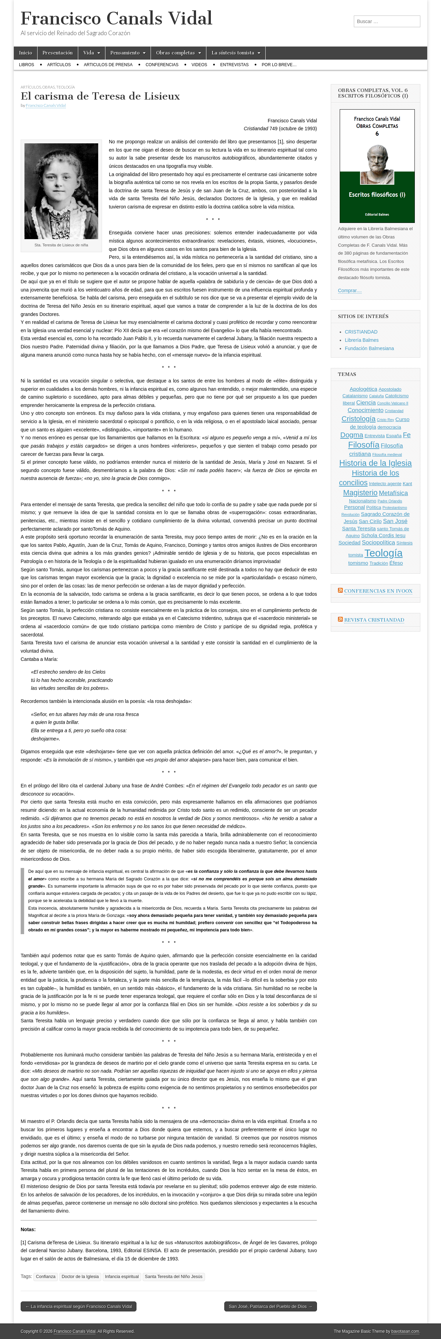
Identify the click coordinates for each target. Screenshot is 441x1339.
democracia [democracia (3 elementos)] (389, 427)
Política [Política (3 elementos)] (373, 507)
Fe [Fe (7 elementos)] (407, 435)
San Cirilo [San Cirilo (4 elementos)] (370, 521)
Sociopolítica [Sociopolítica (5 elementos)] (378, 542)
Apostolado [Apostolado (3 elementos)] (390, 389)
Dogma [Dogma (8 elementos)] (351, 435)
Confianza (45, 1276)
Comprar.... (350, 290)
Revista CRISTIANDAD (374, 620)
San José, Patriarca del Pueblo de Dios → (270, 1306)
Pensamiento (125, 53)
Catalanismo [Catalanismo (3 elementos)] (355, 395)
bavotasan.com (405, 1331)
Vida (88, 53)
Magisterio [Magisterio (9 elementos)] (360, 492)
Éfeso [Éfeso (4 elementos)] (396, 563)
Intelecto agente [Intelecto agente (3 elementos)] (385, 483)
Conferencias (162, 64)
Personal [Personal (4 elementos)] (354, 507)
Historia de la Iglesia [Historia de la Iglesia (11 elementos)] (375, 463)
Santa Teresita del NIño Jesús (174, 1276)
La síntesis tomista (233, 53)
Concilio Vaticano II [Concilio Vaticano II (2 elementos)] (392, 403)
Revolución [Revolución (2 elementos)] (350, 514)
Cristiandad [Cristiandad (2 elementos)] (394, 411)
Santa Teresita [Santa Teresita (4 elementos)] (359, 528)
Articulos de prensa (108, 64)
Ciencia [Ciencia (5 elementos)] (366, 402)
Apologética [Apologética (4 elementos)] (363, 389)
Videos (199, 64)
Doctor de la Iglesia (80, 1276)
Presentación (58, 53)
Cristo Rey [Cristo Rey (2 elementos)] (385, 420)
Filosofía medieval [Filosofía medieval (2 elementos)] (387, 454)
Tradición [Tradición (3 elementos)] (378, 563)
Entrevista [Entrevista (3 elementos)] (375, 435)
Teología (65, 87)
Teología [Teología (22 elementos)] (384, 553)
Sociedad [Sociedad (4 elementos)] (349, 542)
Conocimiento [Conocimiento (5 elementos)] (365, 410)
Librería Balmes (362, 340)
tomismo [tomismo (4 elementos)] (358, 563)
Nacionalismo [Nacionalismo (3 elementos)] (362, 500)
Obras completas (175, 53)
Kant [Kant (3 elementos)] (407, 483)
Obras (48, 87)
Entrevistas (234, 64)
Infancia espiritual (122, 1276)
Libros (26, 64)
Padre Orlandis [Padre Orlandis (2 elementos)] (390, 501)
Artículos (59, 64)
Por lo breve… (279, 64)
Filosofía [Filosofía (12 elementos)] (364, 444)
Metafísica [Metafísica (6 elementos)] (393, 493)
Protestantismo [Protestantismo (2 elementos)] (394, 507)
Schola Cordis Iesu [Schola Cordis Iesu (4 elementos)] (383, 535)
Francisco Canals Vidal (117, 18)
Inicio (25, 53)
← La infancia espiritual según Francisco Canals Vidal (78, 1306)
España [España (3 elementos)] (394, 435)
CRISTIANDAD (361, 332)
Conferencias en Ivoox (378, 591)
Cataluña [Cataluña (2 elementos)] (376, 396)
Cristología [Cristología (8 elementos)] (358, 418)
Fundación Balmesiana (369, 348)
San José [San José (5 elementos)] (395, 521)
